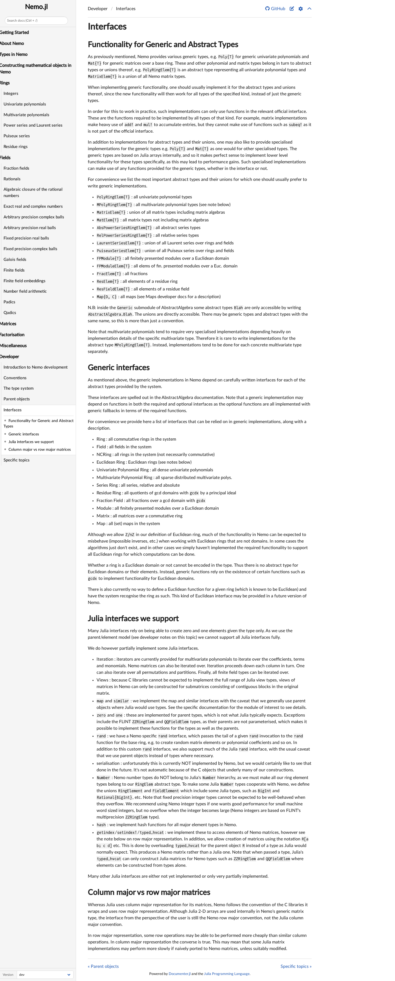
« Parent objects (103, 966)
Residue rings (19, 147)
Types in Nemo (16, 54)
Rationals (15, 179)
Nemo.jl (39, 7)
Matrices (10, 324)
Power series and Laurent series (36, 125)
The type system (21, 388)
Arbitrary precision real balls (33, 228)
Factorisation (14, 335)
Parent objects (20, 399)
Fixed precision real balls (29, 238)
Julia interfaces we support (133, 619)
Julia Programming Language (227, 974)
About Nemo (14, 43)
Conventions (18, 378)
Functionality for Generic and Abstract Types (163, 45)
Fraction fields (19, 168)
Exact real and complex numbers (36, 206)
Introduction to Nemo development (38, 367)
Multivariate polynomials (29, 115)
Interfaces (16, 410)
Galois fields (18, 260)
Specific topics (20, 460)
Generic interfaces (118, 368)
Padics (12, 302)
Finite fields (17, 270)
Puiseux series (20, 136)
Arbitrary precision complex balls (37, 217)
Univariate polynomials (28, 104)
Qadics (13, 313)
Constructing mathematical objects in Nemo (38, 68)
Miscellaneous (16, 346)
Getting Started (17, 32)
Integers (14, 94)
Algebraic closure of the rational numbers (36, 192)
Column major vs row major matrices (149, 892)
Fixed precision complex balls (33, 249)
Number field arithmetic (28, 291)
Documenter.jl (180, 974)
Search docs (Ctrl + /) (25, 20)
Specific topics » (296, 966)
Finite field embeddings (28, 281)
